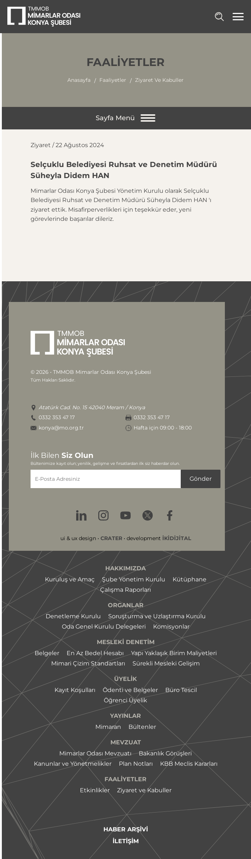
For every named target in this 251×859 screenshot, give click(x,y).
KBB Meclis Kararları (189, 763)
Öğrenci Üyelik (125, 700)
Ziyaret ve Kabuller (144, 790)
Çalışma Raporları (125, 589)
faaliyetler (112, 80)
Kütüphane (189, 579)
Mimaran (108, 726)
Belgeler (47, 653)
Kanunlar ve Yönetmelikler (73, 763)
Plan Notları (136, 763)
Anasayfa (79, 80)
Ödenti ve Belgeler (130, 689)
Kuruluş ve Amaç (70, 579)
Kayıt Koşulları (74, 689)
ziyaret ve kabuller (159, 80)
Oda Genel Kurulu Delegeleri (104, 626)
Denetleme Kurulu (73, 616)
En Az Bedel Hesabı (95, 653)
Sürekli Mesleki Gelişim (166, 663)
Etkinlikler (95, 790)
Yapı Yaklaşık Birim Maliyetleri (174, 653)
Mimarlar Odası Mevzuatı (95, 753)
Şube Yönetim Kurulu (133, 579)
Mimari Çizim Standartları (88, 663)
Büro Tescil (181, 689)
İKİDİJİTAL (176, 538)
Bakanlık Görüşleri (165, 753)
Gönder (201, 478)
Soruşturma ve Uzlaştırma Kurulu (157, 616)
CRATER (111, 538)
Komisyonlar (171, 626)
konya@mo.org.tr (61, 428)
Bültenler (142, 726)
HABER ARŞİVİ (125, 829)
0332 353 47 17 (57, 417)
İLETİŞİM (126, 841)
